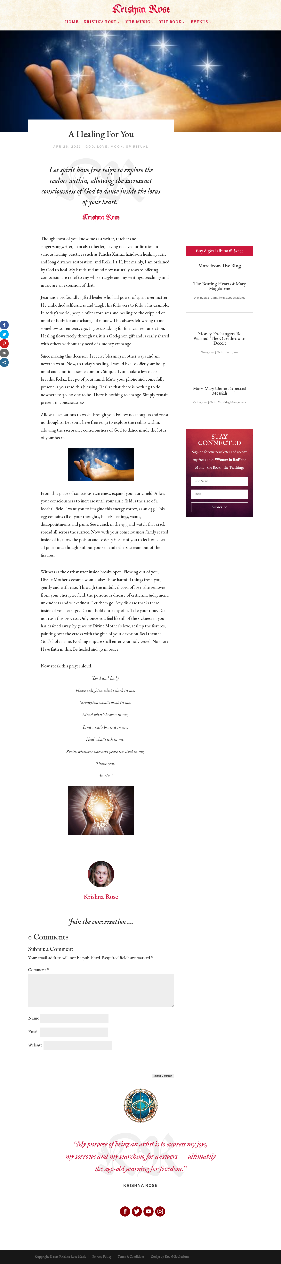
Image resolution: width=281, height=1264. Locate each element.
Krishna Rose (100, 22)
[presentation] (57, 1062)
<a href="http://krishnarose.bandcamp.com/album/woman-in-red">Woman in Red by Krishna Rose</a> (219, 195)
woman (242, 402)
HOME (72, 22)
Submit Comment (162, 1076)
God (89, 146)
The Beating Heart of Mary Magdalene (219, 286)
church (228, 352)
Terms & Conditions (131, 1257)
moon (117, 146)
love (102, 146)
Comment (38, 970)
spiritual (137, 146)
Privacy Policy (101, 1257)
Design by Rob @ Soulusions (170, 1257)
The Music (137, 22)
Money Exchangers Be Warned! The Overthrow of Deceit (219, 338)
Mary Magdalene (235, 298)
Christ (214, 298)
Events (199, 22)
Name (33, 1018)
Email (33, 1032)
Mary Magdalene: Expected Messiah (219, 391)
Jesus (222, 298)
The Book (170, 22)
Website (35, 1045)
